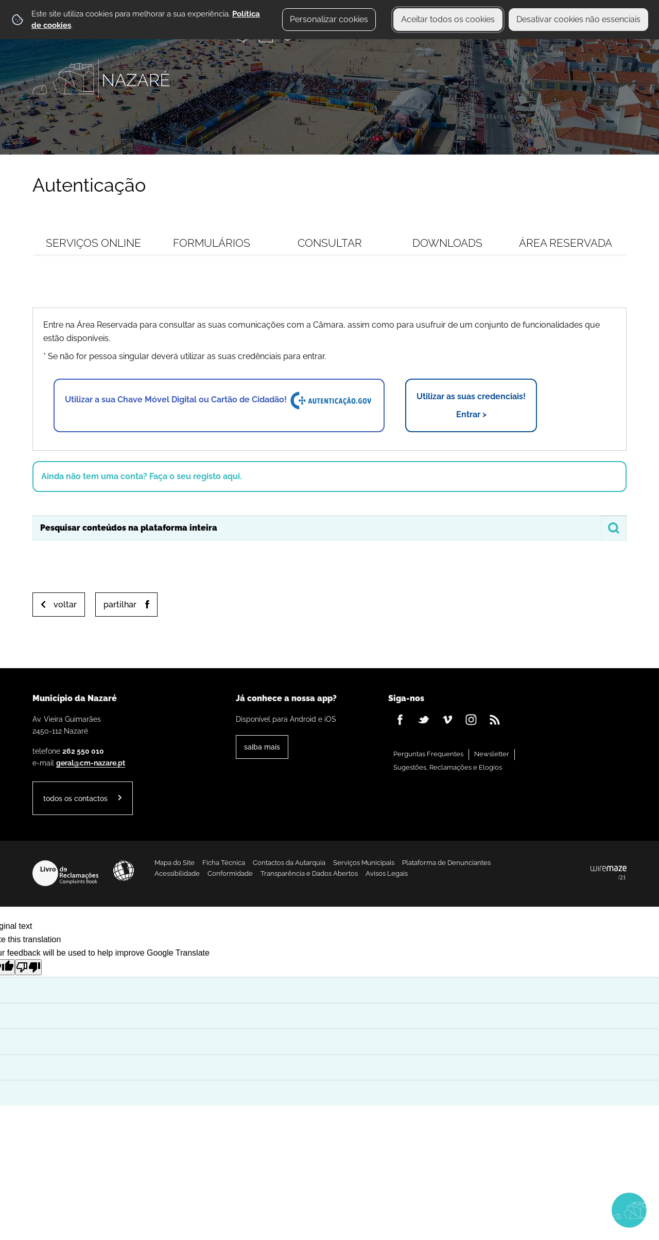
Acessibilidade (123, 870)
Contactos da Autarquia (289, 863)
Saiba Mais (262, 746)
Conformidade (230, 873)
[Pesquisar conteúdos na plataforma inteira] (614, 528)
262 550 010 (83, 750)
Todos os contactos (75, 798)
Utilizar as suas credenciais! (471, 406)
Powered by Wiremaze (609, 873)
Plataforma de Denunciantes (446, 863)
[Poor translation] (28, 967)
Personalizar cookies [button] (329, 19)
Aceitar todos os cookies (448, 19)
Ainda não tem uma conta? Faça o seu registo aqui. (141, 476)
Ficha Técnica (223, 863)
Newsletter (491, 754)
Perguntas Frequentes (428, 754)
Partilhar (119, 604)
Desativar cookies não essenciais (578, 19)
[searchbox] (329, 528)
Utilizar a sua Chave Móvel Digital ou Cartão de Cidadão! (219, 400)
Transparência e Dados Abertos (309, 873)
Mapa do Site (174, 863)
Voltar (65, 604)
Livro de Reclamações (65, 873)
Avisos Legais (387, 873)
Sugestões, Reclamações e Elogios (447, 767)
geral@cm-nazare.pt (90, 762)
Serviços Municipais (363, 863)
